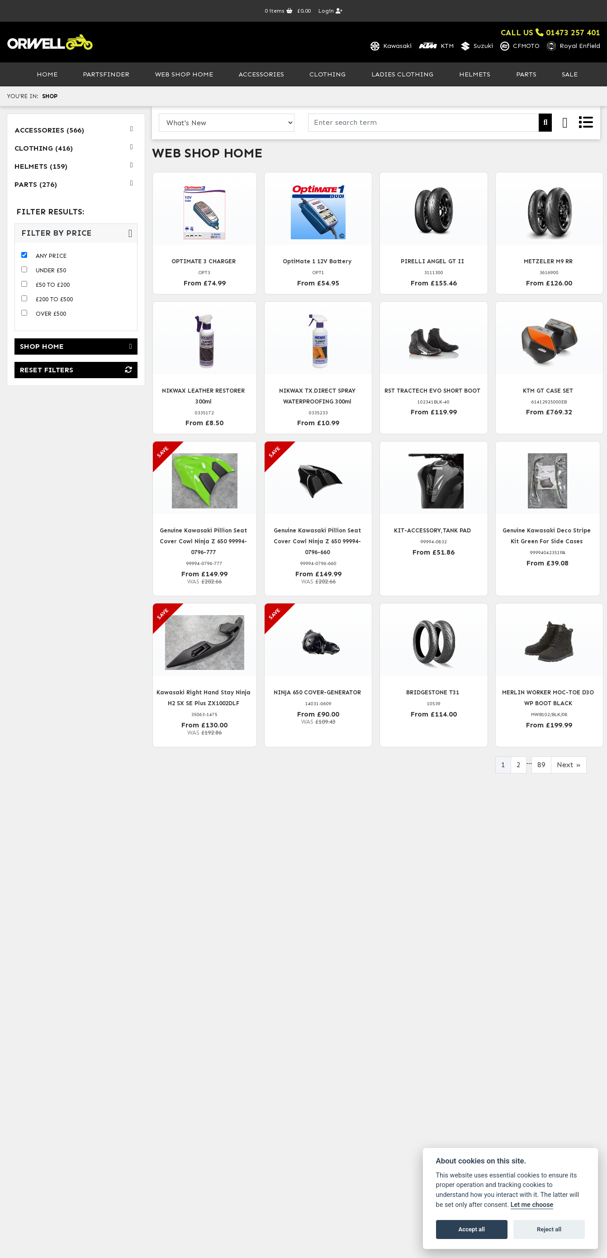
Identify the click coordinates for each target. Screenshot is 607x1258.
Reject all (549, 1229)
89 (541, 765)
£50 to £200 (53, 286)
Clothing (327, 75)
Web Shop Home (184, 75)
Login (330, 11)
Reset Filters (76, 371)
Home (47, 75)
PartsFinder (106, 75)
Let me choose (532, 1205)
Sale (570, 75)
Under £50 (51, 271)
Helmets (474, 75)
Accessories (261, 75)
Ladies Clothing (402, 75)
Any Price (51, 257)
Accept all (472, 1229)
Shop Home (76, 347)
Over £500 (51, 315)
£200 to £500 (54, 300)
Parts (526, 75)
